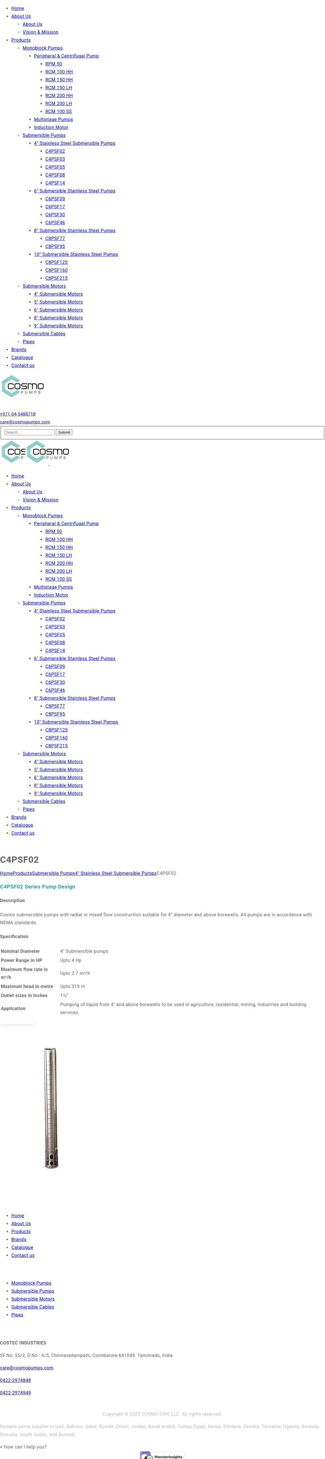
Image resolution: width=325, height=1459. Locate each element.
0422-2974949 (15, 1393)
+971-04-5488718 (17, 414)
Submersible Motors (33, 1299)
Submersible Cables (32, 1307)
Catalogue (22, 1247)
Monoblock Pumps (31, 1283)
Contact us (23, 1255)
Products (22, 873)
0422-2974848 (15, 1380)
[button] (23, 1447)
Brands (18, 1239)
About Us (21, 1223)
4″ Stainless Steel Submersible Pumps (116, 873)
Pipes (17, 1315)
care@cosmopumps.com (25, 422)
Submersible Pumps (53, 873)
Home (6, 873)
